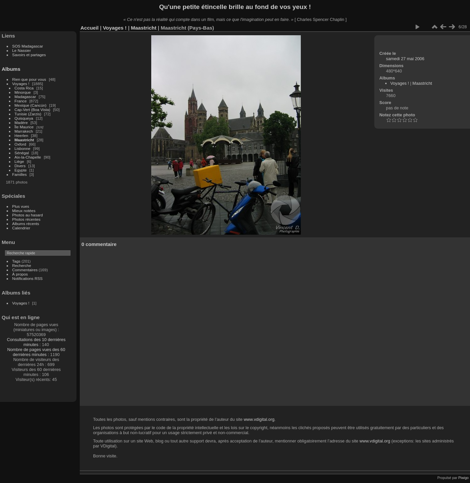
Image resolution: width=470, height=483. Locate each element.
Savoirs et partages (29, 55)
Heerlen (21, 135)
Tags (16, 261)
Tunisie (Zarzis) (28, 114)
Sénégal (22, 153)
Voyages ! (21, 83)
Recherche (21, 265)
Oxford (20, 144)
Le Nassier (21, 50)
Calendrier (21, 228)
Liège (19, 161)
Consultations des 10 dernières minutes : (36, 342)
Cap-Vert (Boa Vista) (33, 109)
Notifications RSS (27, 278)
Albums (11, 69)
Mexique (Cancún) (31, 105)
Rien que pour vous (29, 79)
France (21, 101)
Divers (20, 166)
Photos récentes (26, 219)
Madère (21, 122)
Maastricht (24, 140)
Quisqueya (24, 118)
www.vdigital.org (259, 419)
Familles (19, 174)
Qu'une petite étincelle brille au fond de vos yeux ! (235, 6)
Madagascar (25, 96)
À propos (20, 274)
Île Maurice (24, 127)
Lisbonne (23, 148)
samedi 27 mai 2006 (405, 58)
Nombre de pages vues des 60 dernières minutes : (36, 352)
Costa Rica (24, 88)
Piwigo (463, 478)
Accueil (89, 28)
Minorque (23, 92)
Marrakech (24, 131)
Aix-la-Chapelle (28, 157)
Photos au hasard (27, 215)
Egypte (21, 170)
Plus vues (20, 206)
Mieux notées (24, 210)
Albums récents (25, 223)
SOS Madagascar (27, 46)
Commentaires (25, 270)
